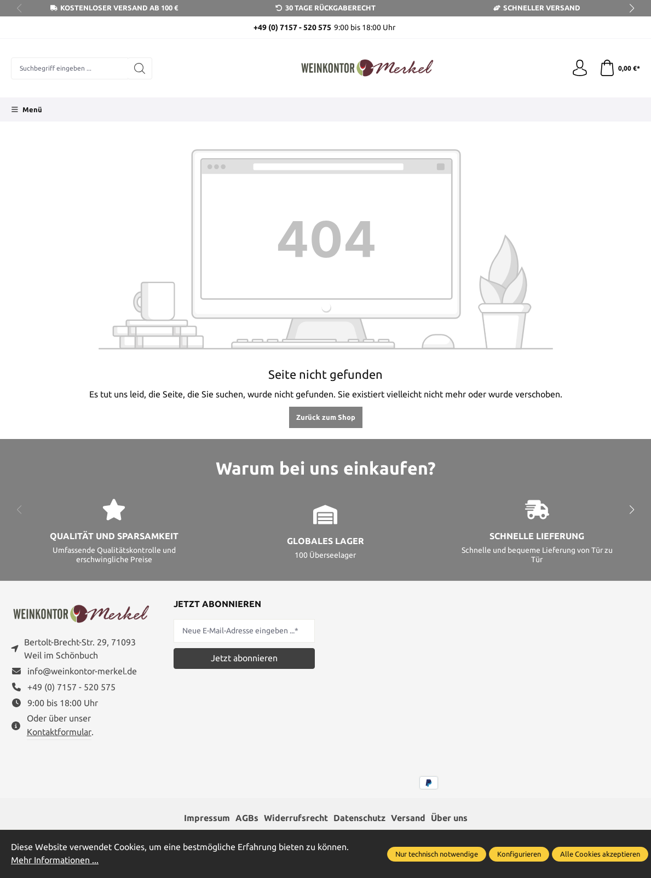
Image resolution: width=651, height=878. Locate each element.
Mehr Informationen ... (55, 860)
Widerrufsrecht (296, 818)
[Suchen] (140, 68)
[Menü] (26, 109)
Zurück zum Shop (325, 417)
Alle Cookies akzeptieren (600, 854)
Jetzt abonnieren (244, 658)
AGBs (246, 818)
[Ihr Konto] (580, 68)
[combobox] (69, 68)
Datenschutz (359, 818)
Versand (408, 818)
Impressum (207, 818)
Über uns (449, 818)
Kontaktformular (59, 732)
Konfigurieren (519, 854)
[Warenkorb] (619, 68)
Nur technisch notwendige (436, 854)
